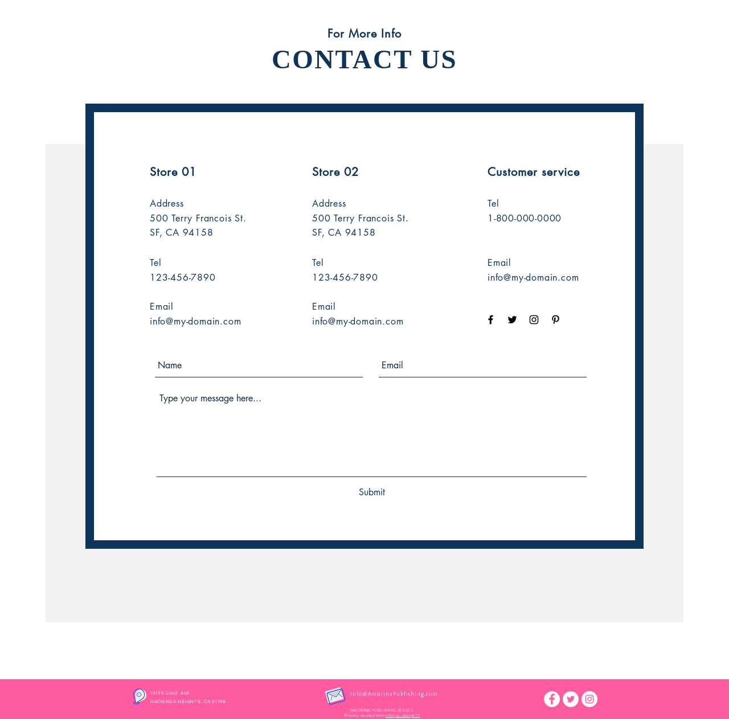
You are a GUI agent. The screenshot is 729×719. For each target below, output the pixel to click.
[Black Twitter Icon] (512, 320)
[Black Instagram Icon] (534, 320)
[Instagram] (589, 699)
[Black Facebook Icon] (491, 320)
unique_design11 (403, 715)
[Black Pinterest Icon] (556, 320)
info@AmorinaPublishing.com (393, 693)
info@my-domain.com (195, 321)
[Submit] (372, 492)
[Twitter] (571, 699)
